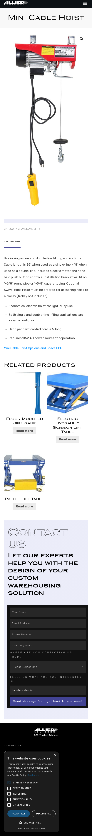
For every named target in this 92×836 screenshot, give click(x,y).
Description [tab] (12, 242)
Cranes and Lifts (29, 228)
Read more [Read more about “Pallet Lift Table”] (24, 506)
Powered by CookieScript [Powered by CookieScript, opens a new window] (31, 828)
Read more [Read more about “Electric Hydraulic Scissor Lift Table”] (67, 439)
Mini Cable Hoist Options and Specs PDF (33, 347)
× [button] (55, 755)
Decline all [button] (43, 813)
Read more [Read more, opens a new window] (33, 775)
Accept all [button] (19, 813)
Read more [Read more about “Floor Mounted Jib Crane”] (24, 430)
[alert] (31, 791)
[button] (81, 38)
